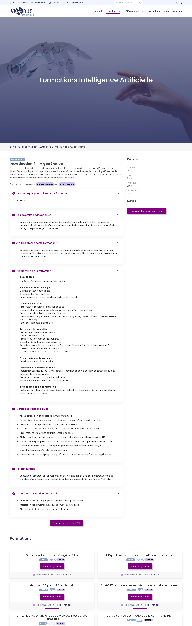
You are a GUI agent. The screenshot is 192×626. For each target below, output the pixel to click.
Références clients (134, 11)
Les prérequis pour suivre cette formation (40, 193)
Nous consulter (63, 574)
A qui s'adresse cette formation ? (35, 243)
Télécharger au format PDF (66, 523)
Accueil (98, 11)
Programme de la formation (31, 271)
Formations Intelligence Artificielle (33, 146)
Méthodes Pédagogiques (30, 408)
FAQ (166, 11)
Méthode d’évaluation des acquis (35, 493)
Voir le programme (52, 566)
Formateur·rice (23, 468)
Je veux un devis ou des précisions (147, 211)
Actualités (154, 11)
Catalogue (112, 11)
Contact (177, 11)
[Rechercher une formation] (126, 2)
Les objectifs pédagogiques (31, 215)
